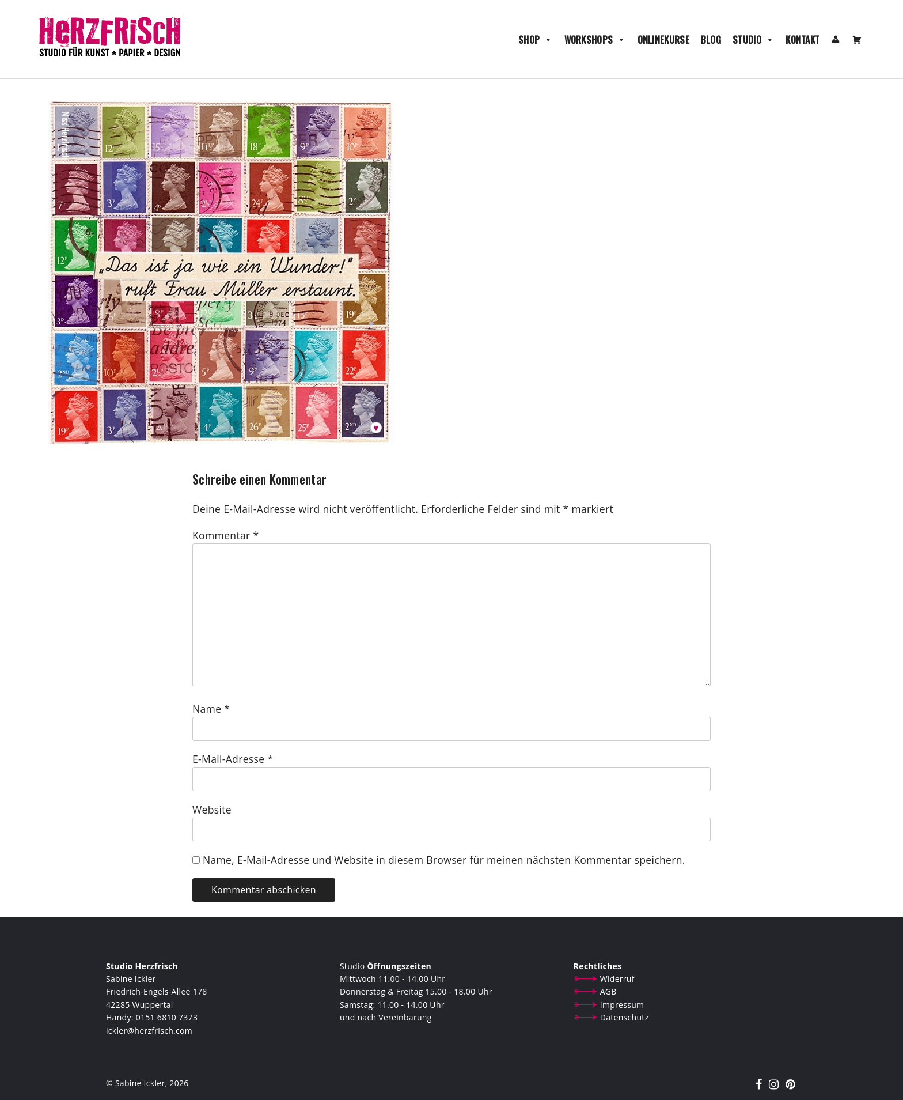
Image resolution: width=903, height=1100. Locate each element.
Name (211, 709)
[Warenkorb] (857, 39)
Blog (711, 40)
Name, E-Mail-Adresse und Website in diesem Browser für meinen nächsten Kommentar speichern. (444, 860)
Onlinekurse (663, 40)
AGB (608, 991)
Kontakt (802, 40)
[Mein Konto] (835, 39)
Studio (753, 39)
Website (212, 810)
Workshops (595, 39)
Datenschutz (624, 1017)
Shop (535, 39)
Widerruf (617, 978)
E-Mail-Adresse (232, 759)
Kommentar (225, 535)
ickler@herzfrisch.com (149, 1030)
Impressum (622, 1004)
